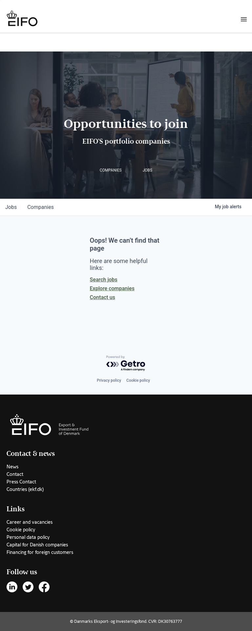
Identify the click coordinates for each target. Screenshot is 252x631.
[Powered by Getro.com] (126, 364)
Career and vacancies (29, 522)
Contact (15, 474)
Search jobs (103, 279)
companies (40, 207)
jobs (11, 207)
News (12, 466)
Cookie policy (138, 380)
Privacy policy (109, 380)
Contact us (102, 297)
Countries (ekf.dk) (25, 489)
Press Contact (21, 481)
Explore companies (112, 288)
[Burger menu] (244, 19)
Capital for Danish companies (37, 544)
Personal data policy (28, 537)
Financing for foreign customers (40, 552)
